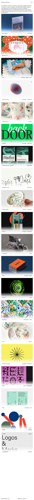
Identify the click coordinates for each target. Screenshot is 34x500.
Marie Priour (5, 2)
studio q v (24, 498)
